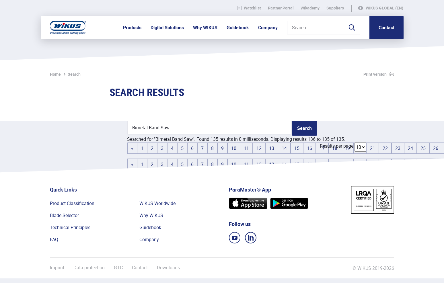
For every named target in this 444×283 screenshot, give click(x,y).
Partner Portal (281, 8)
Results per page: (337, 146)
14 (284, 148)
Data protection (89, 268)
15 (296, 148)
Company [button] (268, 27)
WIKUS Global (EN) (384, 8)
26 (435, 148)
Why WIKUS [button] (205, 27)
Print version (375, 74)
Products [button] (132, 27)
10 (233, 148)
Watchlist (249, 8)
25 (423, 148)
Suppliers (335, 8)
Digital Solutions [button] (167, 27)
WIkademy (310, 8)
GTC (118, 268)
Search (74, 74)
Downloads (168, 268)
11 (246, 148)
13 (271, 148)
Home (55, 74)
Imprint (57, 268)
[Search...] (323, 27)
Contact (386, 27)
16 (309, 148)
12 (259, 148)
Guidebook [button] (238, 27)
